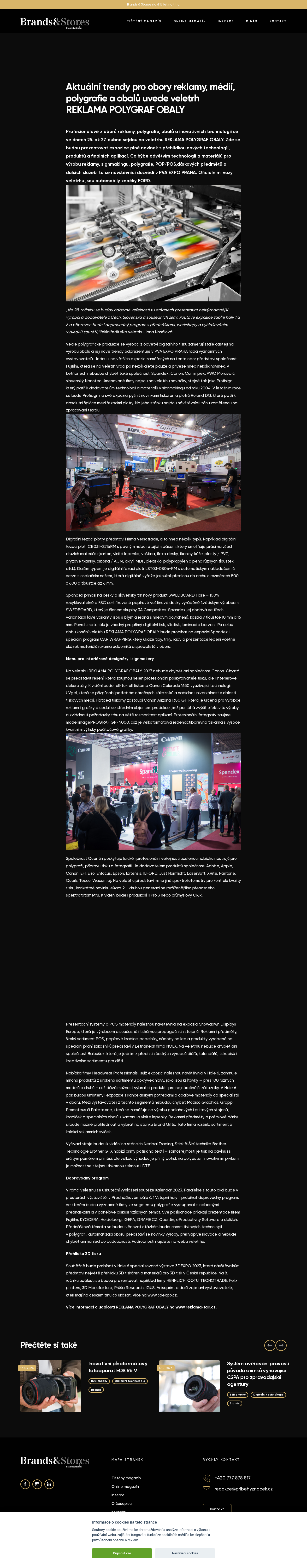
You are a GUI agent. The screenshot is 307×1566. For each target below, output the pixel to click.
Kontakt (278, 21)
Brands (138, 1389)
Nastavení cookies (185, 1553)
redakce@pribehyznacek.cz (244, 1489)
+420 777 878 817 (233, 1478)
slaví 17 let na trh (164, 4)
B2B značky (100, 1381)
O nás (252, 21)
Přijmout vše (122, 1553)
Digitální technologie (107, 1389)
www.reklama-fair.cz (196, 1307)
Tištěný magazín (144, 21)
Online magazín (189, 21)
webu (182, 1241)
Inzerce (226, 21)
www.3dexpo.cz (162, 1295)
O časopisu (122, 1503)
